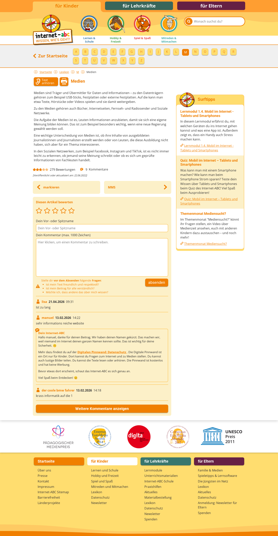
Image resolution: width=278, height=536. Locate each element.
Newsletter (99, 503)
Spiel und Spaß (102, 481)
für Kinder (67, 6)
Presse (42, 476)
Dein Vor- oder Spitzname (55, 222)
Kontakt (43, 481)
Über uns (44, 470)
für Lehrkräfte (139, 6)
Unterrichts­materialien (161, 476)
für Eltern (211, 6)
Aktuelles (151, 492)
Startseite (46, 73)
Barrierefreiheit (49, 497)
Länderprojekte (49, 503)
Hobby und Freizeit (105, 476)
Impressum (46, 487)
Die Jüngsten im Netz (213, 481)
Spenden (150, 519)
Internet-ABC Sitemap (53, 492)
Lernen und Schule (104, 470)
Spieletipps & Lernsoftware (217, 476)
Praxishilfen (152, 487)
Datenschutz (100, 497)
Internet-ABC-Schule (159, 481)
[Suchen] (188, 25)
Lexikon (64, 73)
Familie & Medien (210, 470)
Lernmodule (153, 470)
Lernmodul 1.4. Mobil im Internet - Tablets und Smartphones (207, 149)
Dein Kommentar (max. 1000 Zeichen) (63, 236)
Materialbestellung (158, 497)
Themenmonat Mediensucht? (205, 245)
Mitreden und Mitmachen (109, 487)
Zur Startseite (50, 57)
